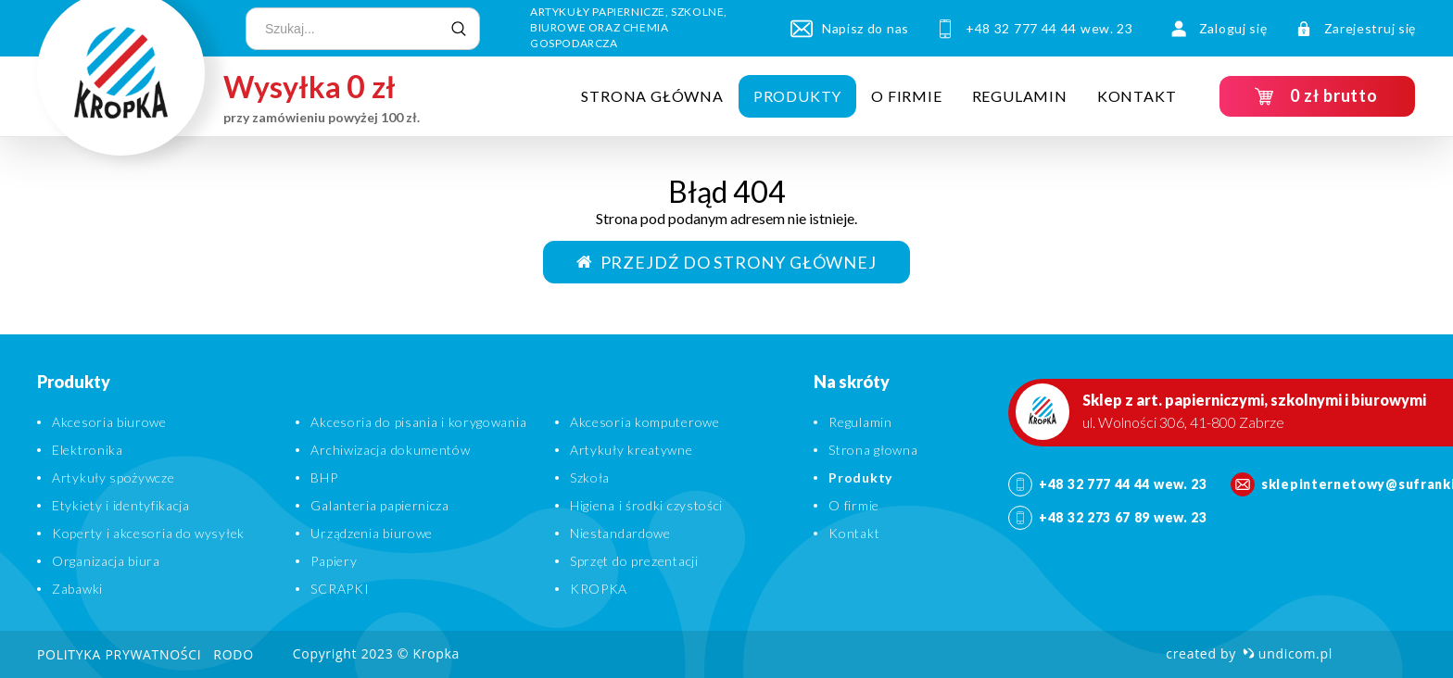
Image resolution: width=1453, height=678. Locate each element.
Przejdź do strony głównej (726, 262)
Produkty (796, 96)
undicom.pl (1288, 653)
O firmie (906, 96)
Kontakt (1136, 96)
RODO (233, 654)
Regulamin (1019, 96)
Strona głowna (872, 450)
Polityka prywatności (119, 654)
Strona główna (652, 96)
